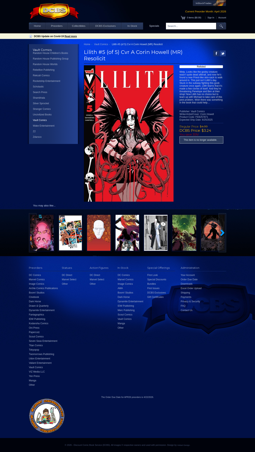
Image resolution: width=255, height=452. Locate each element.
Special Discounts (156, 279)
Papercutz (34, 332)
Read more (71, 36)
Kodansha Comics (38, 323)
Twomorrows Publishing (41, 354)
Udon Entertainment (39, 358)
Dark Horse (35, 301)
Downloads (186, 283)
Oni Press (34, 327)
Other (32, 385)
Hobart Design (183, 445)
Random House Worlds (45, 64)
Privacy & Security (190, 301)
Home (37, 25)
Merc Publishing (126, 310)
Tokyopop (34, 349)
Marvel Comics (37, 279)
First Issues (153, 288)
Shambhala (39, 97)
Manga (32, 380)
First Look (152, 275)
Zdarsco (37, 137)
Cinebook (34, 297)
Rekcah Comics (41, 75)
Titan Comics (36, 345)
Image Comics (36, 283)
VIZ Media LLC (37, 371)
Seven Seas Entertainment (43, 341)
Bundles (151, 283)
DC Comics (35, 275)
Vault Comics (40, 120)
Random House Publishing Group (51, 58)
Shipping (185, 292)
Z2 (34, 131)
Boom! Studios (36, 292)
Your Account (188, 275)
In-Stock (132, 25)
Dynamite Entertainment (42, 310)
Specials (154, 25)
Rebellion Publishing (44, 69)
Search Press (40, 92)
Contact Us (186, 310)
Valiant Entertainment (40, 363)
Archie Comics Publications (43, 288)
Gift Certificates (155, 297)
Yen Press (34, 376)
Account (222, 17)
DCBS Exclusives (105, 25)
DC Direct (67, 275)
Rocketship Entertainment (46, 81)
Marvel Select (69, 279)
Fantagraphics (36, 314)
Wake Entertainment (43, 125)
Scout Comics (36, 336)
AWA (120, 288)
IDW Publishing (37, 319)
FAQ (183, 305)
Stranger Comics (42, 109)
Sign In (211, 17)
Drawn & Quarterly (39, 305)
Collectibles (78, 25)
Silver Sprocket (41, 103)
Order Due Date (189, 279)
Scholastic (38, 86)
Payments (186, 297)
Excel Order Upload (191, 288)
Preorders (57, 25)
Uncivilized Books (42, 114)
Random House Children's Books (50, 53)
